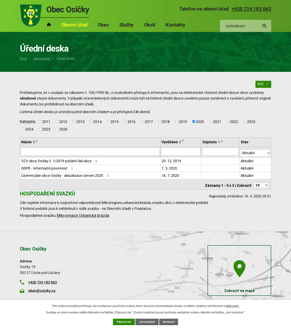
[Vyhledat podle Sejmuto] (220, 154)
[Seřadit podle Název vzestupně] (37, 143)
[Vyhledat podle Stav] (255, 153)
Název (28, 145)
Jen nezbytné (147, 321)
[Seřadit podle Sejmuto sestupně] (222, 144)
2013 (80, 124)
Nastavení (170, 321)
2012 (63, 124)
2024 (29, 132)
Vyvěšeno (171, 145)
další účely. (232, 305)
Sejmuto (211, 145)
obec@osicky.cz (42, 290)
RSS (262, 87)
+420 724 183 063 (251, 9)
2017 (149, 124)
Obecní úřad (41, 58)
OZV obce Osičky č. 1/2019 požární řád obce (60, 162)
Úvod (23, 58)
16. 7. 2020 (170, 177)
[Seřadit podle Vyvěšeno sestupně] (183, 144)
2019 (183, 124)
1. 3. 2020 (169, 170)
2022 (234, 124)
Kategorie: (28, 124)
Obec (103, 25)
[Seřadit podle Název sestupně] (37, 144)
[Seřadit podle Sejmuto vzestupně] (222, 143)
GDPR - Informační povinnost (48, 170)
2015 (115, 124)
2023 (251, 124)
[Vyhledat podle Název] (90, 154)
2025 (46, 132)
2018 (166, 124)
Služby (126, 25)
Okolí (149, 25)
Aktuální (247, 162)
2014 (97, 124)
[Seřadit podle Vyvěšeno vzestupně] (183, 143)
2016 (132, 124)
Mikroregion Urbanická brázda (83, 215)
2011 (46, 124)
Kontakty (175, 25)
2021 (217, 124)
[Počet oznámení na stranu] (261, 185)
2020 (200, 124)
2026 (63, 132)
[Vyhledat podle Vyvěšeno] (181, 154)
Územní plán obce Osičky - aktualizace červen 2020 (65, 177)
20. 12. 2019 (171, 162)
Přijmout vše (122, 321)
